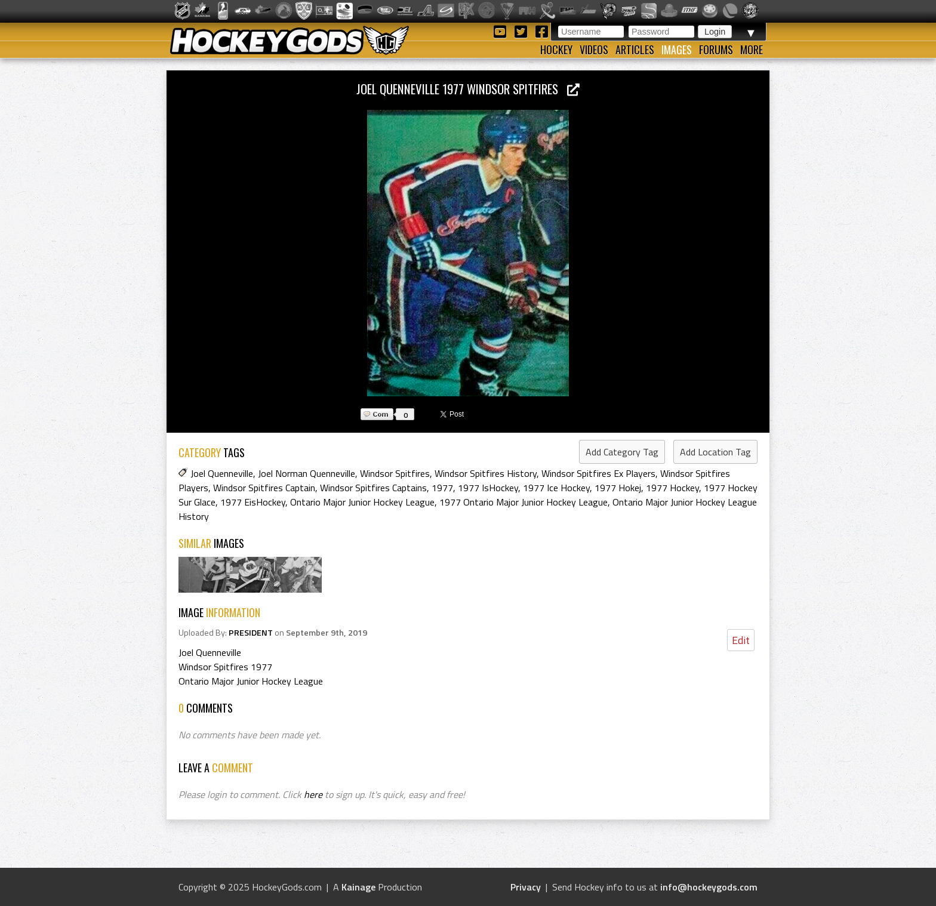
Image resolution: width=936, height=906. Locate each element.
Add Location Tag (715, 452)
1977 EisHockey (252, 502)
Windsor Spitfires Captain (264, 487)
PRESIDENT (251, 632)
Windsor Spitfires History (486, 473)
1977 (442, 487)
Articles (634, 49)
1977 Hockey (672, 487)
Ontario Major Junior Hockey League (362, 502)
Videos (594, 49)
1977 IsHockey (488, 487)
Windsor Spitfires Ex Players (598, 473)
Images (676, 49)
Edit (741, 640)
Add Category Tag (622, 452)
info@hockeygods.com (709, 887)
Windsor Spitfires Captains (373, 487)
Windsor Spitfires (395, 473)
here (313, 794)
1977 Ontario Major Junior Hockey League (523, 502)
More (751, 49)
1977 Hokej (618, 487)
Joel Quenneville (221, 473)
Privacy (525, 887)
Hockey (556, 49)
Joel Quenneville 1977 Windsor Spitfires (468, 88)
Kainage (358, 887)
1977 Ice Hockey (556, 487)
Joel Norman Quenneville (306, 473)
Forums (716, 49)
